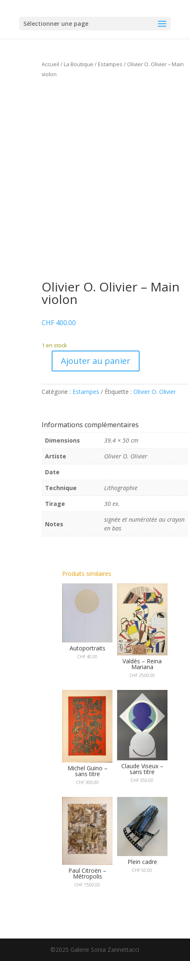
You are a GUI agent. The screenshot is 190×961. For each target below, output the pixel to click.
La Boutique (78, 64)
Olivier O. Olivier (154, 392)
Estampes (110, 64)
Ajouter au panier (95, 360)
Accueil (50, 64)
